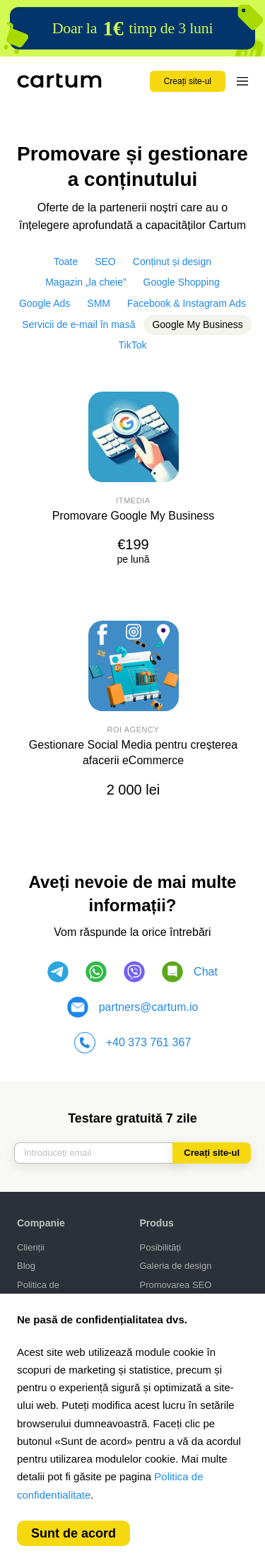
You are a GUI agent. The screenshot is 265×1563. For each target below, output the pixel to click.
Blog (26, 1265)
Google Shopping (181, 282)
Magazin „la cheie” (85, 282)
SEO (105, 261)
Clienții (31, 1247)
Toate (66, 261)
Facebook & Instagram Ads (186, 303)
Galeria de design (176, 1265)
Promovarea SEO (176, 1285)
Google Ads (44, 303)
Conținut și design (172, 261)
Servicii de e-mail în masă (78, 324)
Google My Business (197, 324)
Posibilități (161, 1247)
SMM (98, 303)
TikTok (133, 345)
